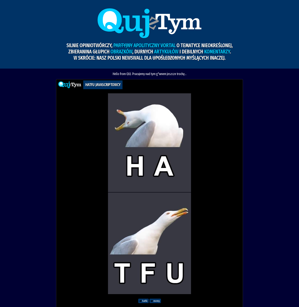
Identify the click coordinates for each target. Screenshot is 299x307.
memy (155, 300)
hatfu (143, 300)
